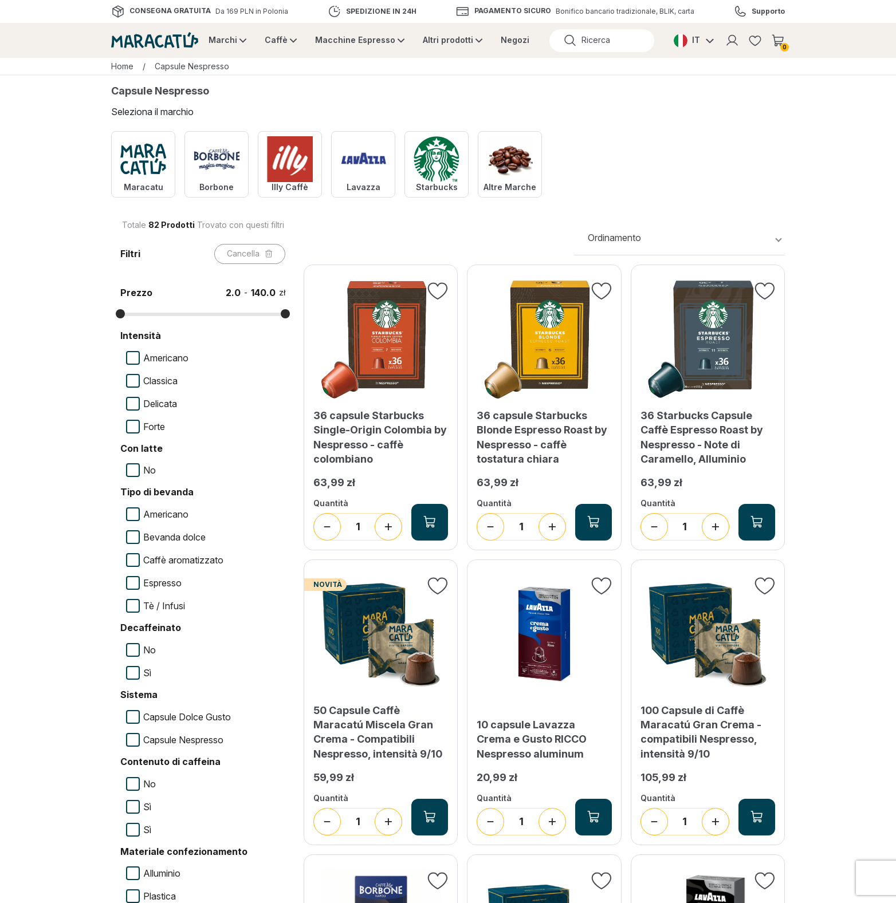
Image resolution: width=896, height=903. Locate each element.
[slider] (120, 313)
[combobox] (679, 237)
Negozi (515, 40)
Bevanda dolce (174, 537)
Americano (165, 358)
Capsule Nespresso (183, 740)
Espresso (162, 583)
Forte (154, 426)
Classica (160, 381)
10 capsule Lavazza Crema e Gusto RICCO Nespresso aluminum (532, 739)
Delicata (160, 403)
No (149, 470)
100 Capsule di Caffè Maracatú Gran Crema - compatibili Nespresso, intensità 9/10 (700, 732)
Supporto (768, 11)
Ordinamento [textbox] (614, 237)
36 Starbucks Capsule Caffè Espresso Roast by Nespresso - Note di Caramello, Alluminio (701, 437)
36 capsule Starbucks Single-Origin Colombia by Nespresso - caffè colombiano (380, 437)
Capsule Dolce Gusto (187, 717)
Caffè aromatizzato (183, 560)
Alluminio (161, 873)
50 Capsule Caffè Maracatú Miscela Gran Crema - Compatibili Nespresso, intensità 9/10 (377, 732)
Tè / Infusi (164, 606)
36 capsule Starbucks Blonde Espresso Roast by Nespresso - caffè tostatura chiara (542, 437)
